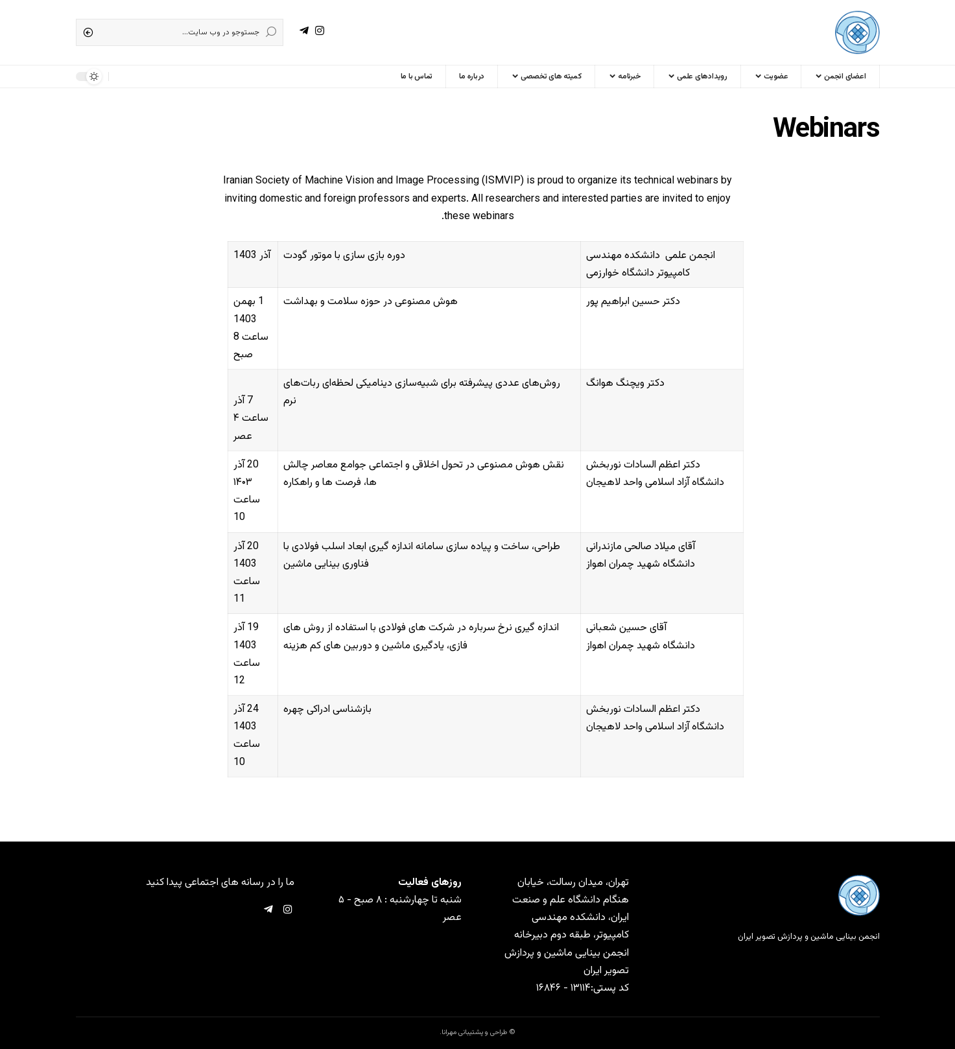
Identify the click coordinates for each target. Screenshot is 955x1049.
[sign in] (121, 76)
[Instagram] (319, 31)
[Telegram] (304, 31)
